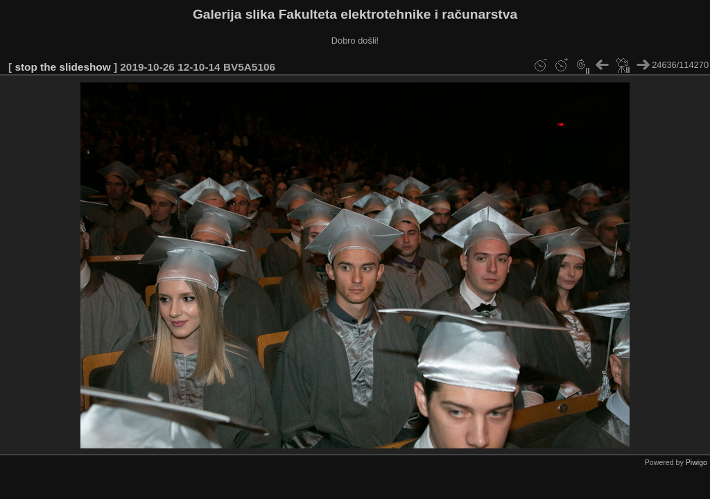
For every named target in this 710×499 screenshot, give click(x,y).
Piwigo (696, 462)
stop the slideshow (62, 67)
